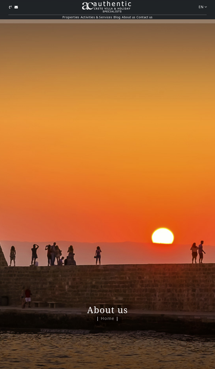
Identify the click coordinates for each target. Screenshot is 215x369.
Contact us (161, 19)
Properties (54, 19)
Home (107, 318)
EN (203, 7)
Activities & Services (88, 19)
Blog (116, 19)
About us (136, 19)
